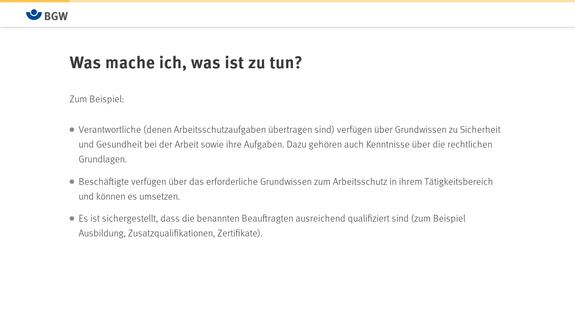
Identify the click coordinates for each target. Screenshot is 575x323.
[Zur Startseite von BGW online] (47, 14)
